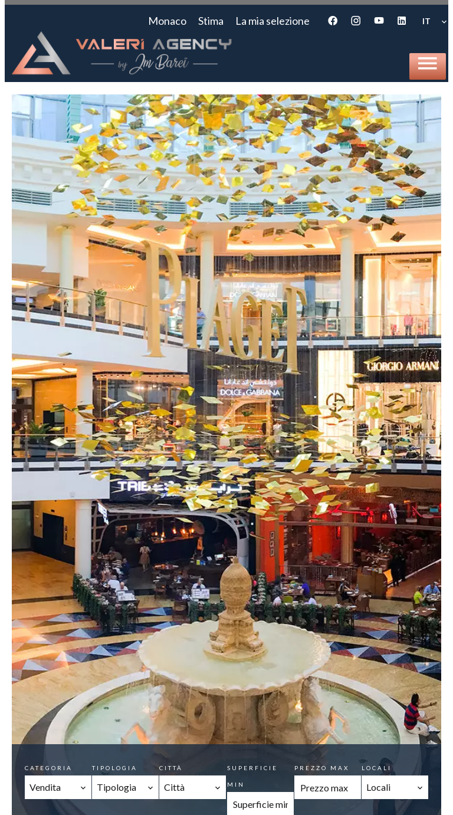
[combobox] (58, 787)
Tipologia (114, 767)
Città (171, 767)
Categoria (49, 767)
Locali (377, 767)
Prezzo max (321, 767)
